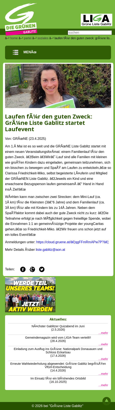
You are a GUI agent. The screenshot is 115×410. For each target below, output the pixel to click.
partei (28, 38)
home (14, 38)
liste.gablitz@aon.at (50, 249)
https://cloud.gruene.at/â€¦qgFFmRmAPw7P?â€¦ (72, 242)
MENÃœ (25, 52)
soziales (42, 38)
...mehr (103, 333)
